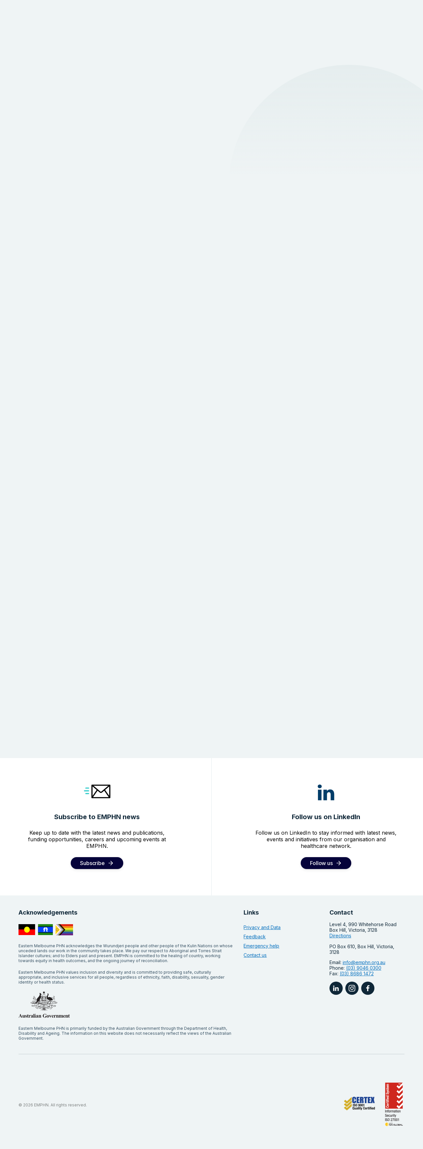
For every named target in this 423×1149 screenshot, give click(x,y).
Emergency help (261, 946)
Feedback (255, 936)
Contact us (255, 955)
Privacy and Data (262, 927)
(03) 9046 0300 (363, 968)
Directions (340, 935)
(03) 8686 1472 (357, 973)
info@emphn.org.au (364, 962)
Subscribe (92, 863)
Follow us (321, 863)
